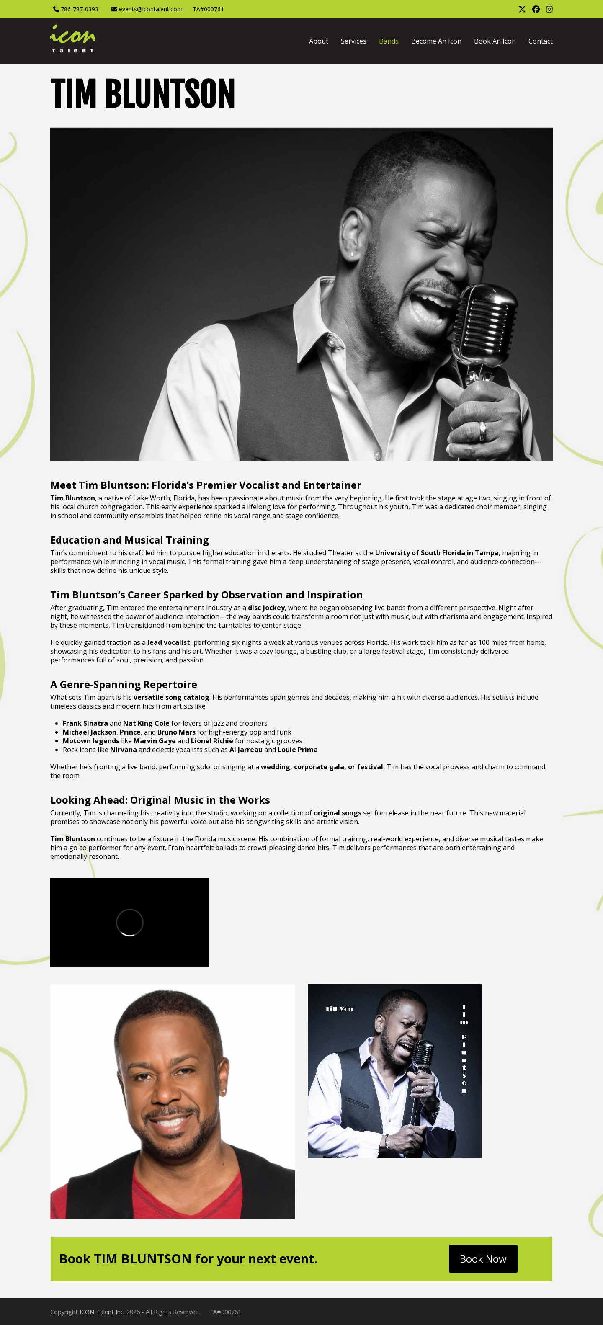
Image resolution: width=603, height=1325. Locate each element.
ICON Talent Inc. (102, 1311)
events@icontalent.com (151, 9)
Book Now (483, 1259)
